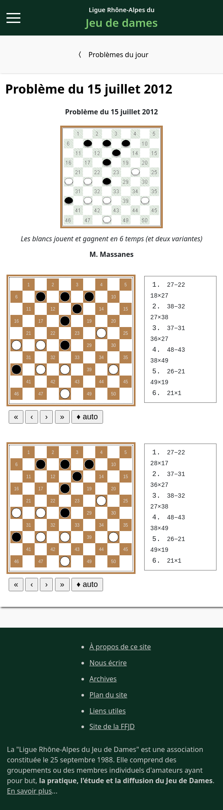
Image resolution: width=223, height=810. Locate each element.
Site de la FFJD (112, 726)
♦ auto (87, 416)
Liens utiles (107, 711)
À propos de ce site (120, 646)
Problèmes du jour (118, 54)
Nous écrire (107, 662)
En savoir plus (29, 791)
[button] (13, 18)
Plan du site (108, 695)
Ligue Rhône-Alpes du (121, 18)
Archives (102, 679)
